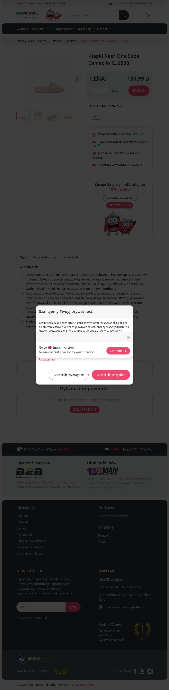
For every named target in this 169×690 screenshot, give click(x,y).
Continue (118, 351)
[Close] (128, 337)
